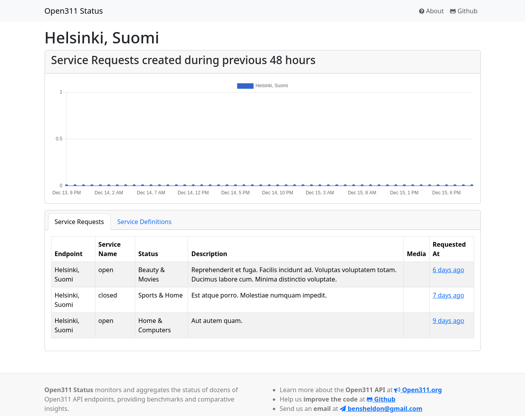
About (431, 11)
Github (463, 11)
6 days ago (448, 269)
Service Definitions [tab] (144, 221)
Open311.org (418, 390)
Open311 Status (74, 10)
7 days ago (448, 295)
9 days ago (448, 320)
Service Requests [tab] (79, 221)
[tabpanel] (262, 287)
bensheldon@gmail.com (381, 408)
